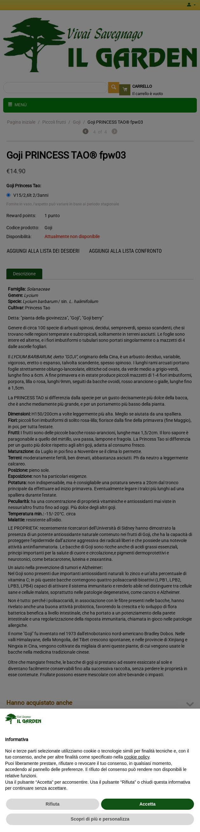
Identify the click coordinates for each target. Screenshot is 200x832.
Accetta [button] (147, 804)
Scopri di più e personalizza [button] (100, 819)
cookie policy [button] (136, 757)
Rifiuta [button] (52, 804)
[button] (192, 719)
